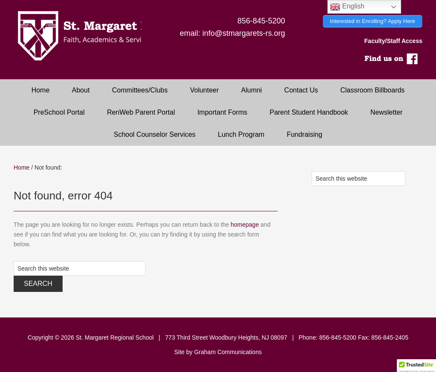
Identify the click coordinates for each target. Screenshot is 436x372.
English (347, 7)
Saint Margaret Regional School (77, 36)
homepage (245, 224)
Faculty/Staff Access (393, 40)
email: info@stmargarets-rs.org (232, 33)
